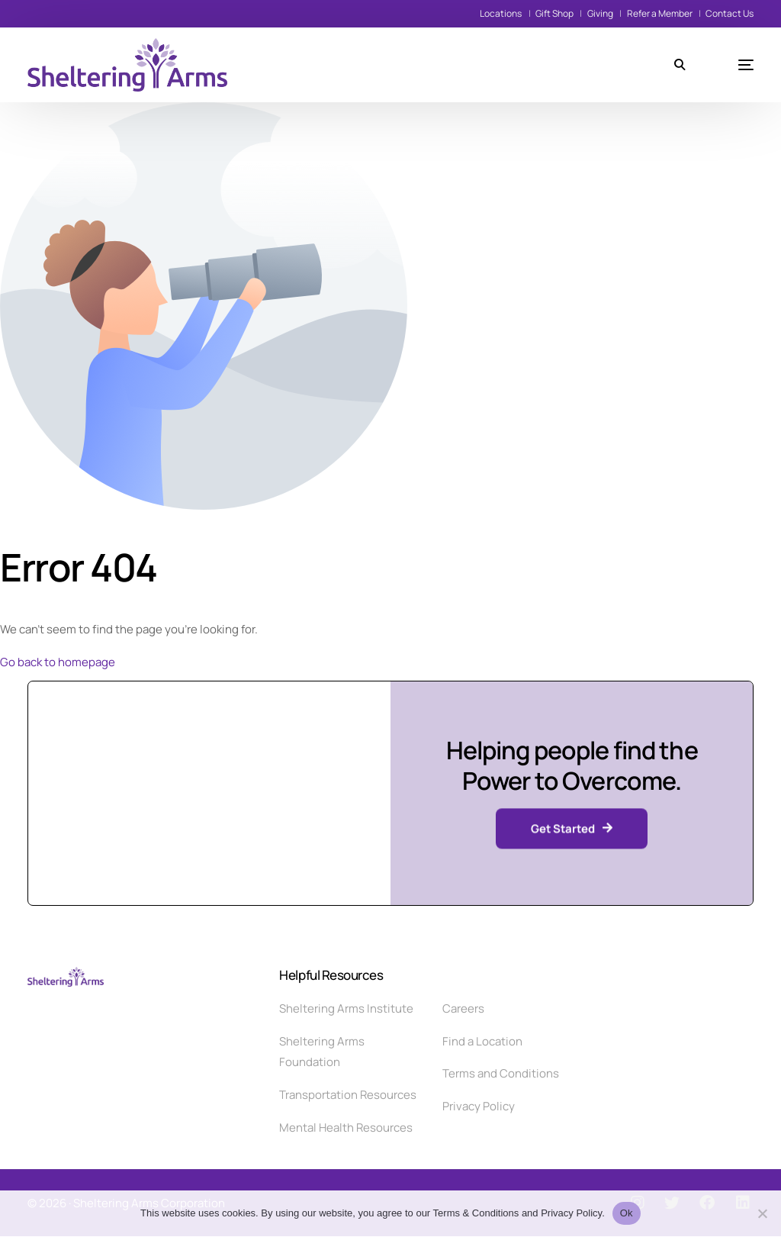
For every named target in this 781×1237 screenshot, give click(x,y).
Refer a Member (660, 13)
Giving (600, 13)
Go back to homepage (57, 662)
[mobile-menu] (727, 65)
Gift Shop (554, 13)
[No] (762, 1213)
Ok (626, 1213)
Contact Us (729, 13)
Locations (501, 13)
